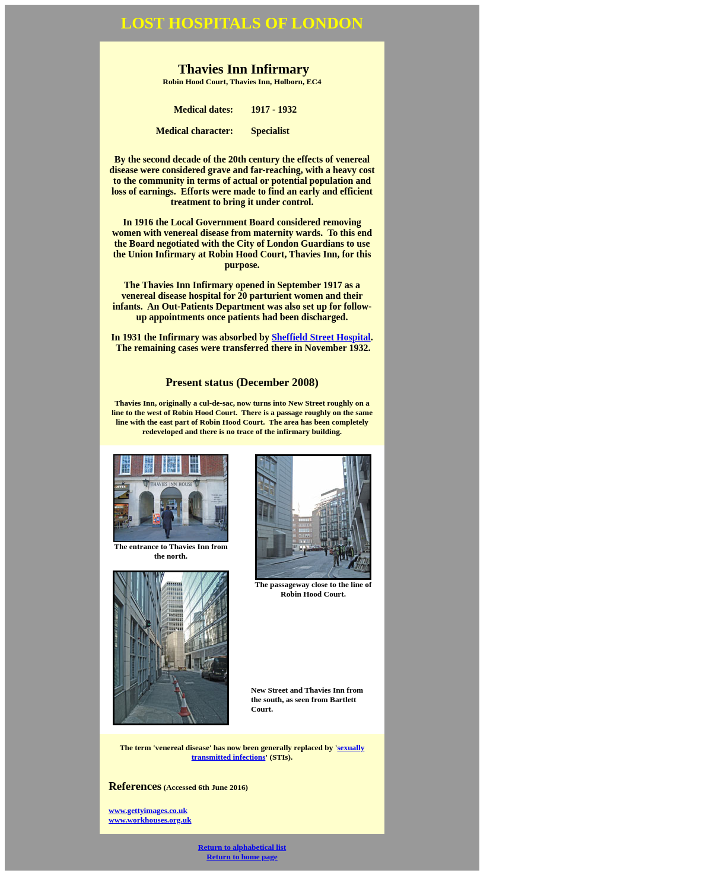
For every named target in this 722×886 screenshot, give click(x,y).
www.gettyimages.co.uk (148, 810)
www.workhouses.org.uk (150, 819)
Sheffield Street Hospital (321, 337)
